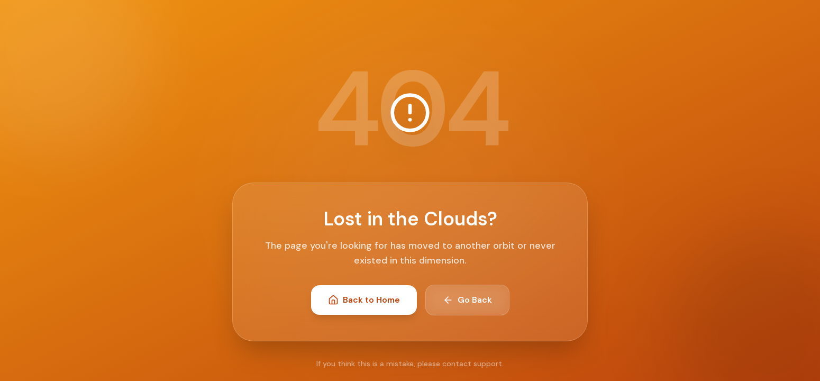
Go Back (467, 299)
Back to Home (364, 299)
